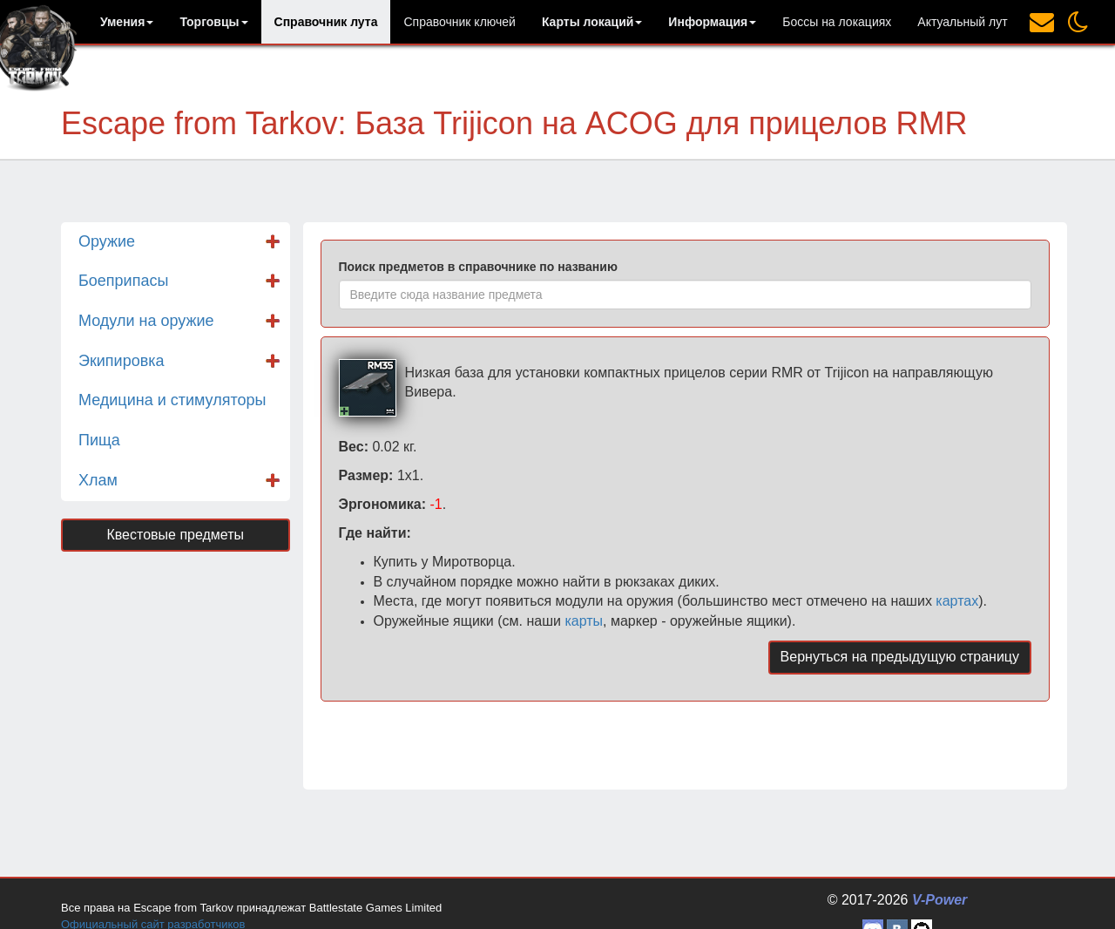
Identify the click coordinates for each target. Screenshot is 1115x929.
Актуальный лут (962, 22)
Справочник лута (326, 22)
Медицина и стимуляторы (172, 400)
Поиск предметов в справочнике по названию (478, 267)
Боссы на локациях (836, 22)
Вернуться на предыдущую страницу (899, 656)
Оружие (106, 241)
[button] (126, 22)
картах (957, 600)
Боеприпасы (123, 280)
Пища (99, 440)
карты (583, 621)
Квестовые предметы (175, 534)
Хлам (98, 480)
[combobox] (685, 294)
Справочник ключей (459, 22)
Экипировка (121, 361)
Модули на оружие (146, 320)
